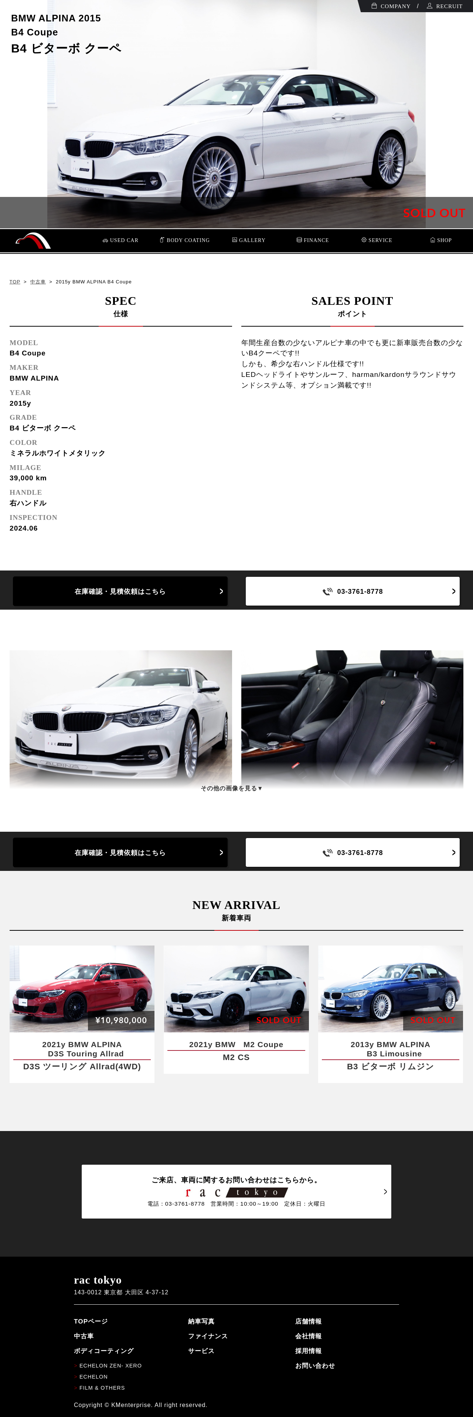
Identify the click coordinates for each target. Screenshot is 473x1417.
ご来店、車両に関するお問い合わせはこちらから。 (236, 1191)
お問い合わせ (315, 1365)
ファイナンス (208, 1336)
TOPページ (91, 1321)
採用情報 (308, 1351)
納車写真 (201, 1321)
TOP (15, 282)
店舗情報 (308, 1321)
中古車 (38, 282)
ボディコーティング (104, 1351)
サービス (201, 1351)
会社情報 (308, 1336)
